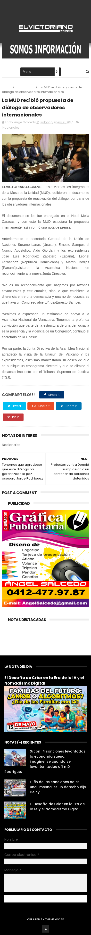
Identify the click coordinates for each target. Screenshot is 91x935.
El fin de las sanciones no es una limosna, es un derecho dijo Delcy (58, 786)
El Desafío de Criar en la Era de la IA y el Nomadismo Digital (44, 680)
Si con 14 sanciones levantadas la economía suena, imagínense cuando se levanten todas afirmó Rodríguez (44, 761)
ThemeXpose (54, 919)
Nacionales (25, 87)
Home (6, 72)
